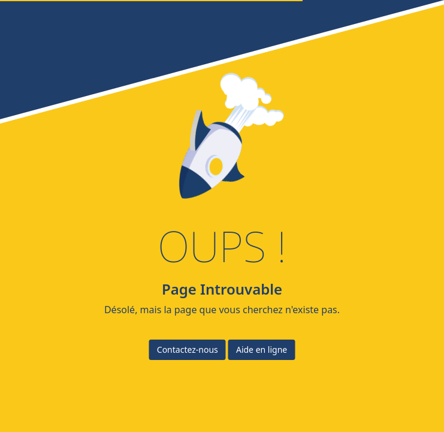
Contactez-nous (187, 349)
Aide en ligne (261, 349)
